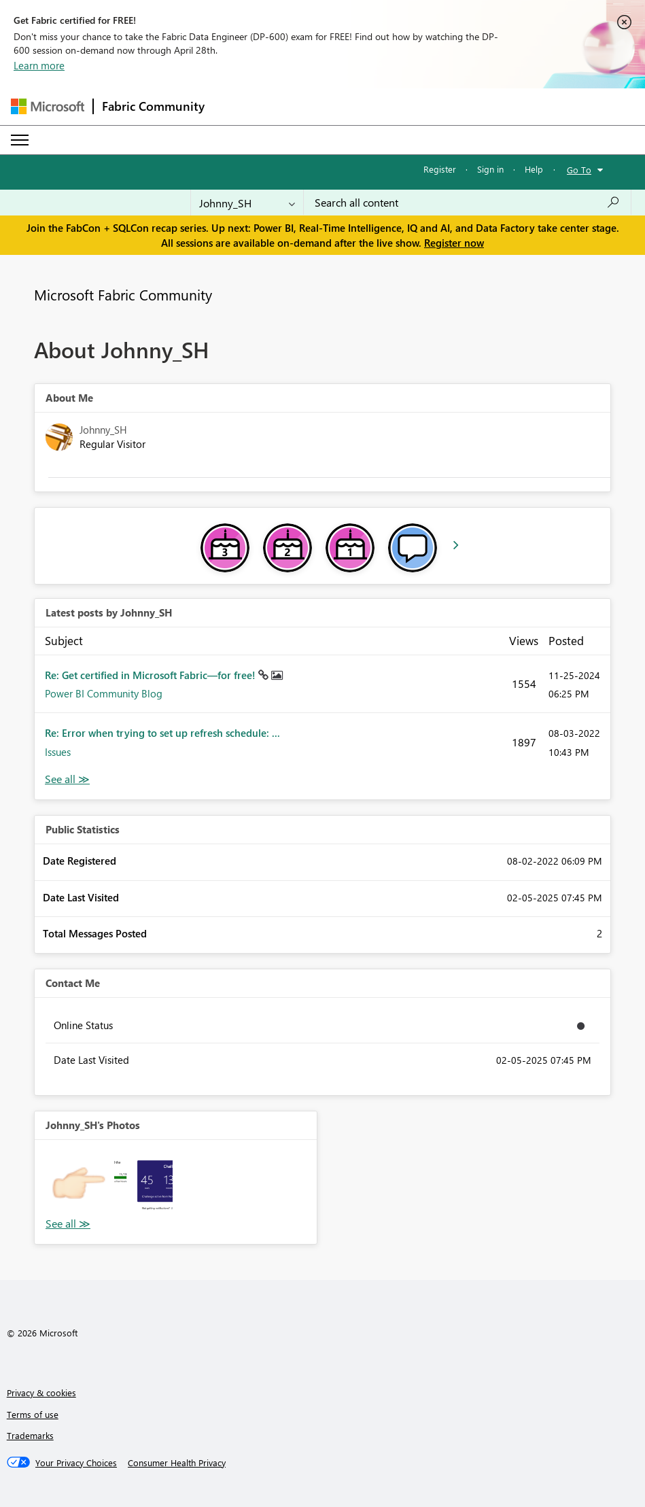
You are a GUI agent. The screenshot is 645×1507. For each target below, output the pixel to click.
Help (534, 169)
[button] (78, 1183)
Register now (454, 242)
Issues (58, 752)
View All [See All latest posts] (67, 779)
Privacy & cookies (41, 1392)
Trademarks (30, 1435)
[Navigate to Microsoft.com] (47, 106)
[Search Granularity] (247, 202)
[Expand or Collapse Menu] (19, 140)
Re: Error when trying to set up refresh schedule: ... (162, 733)
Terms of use (32, 1414)
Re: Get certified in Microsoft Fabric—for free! (151, 675)
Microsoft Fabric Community (123, 294)
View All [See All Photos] (68, 1224)
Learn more (39, 65)
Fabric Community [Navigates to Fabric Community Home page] (153, 106)
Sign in (490, 169)
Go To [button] (579, 169)
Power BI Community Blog (103, 693)
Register (439, 169)
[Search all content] (467, 202)
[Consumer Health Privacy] (177, 1463)
